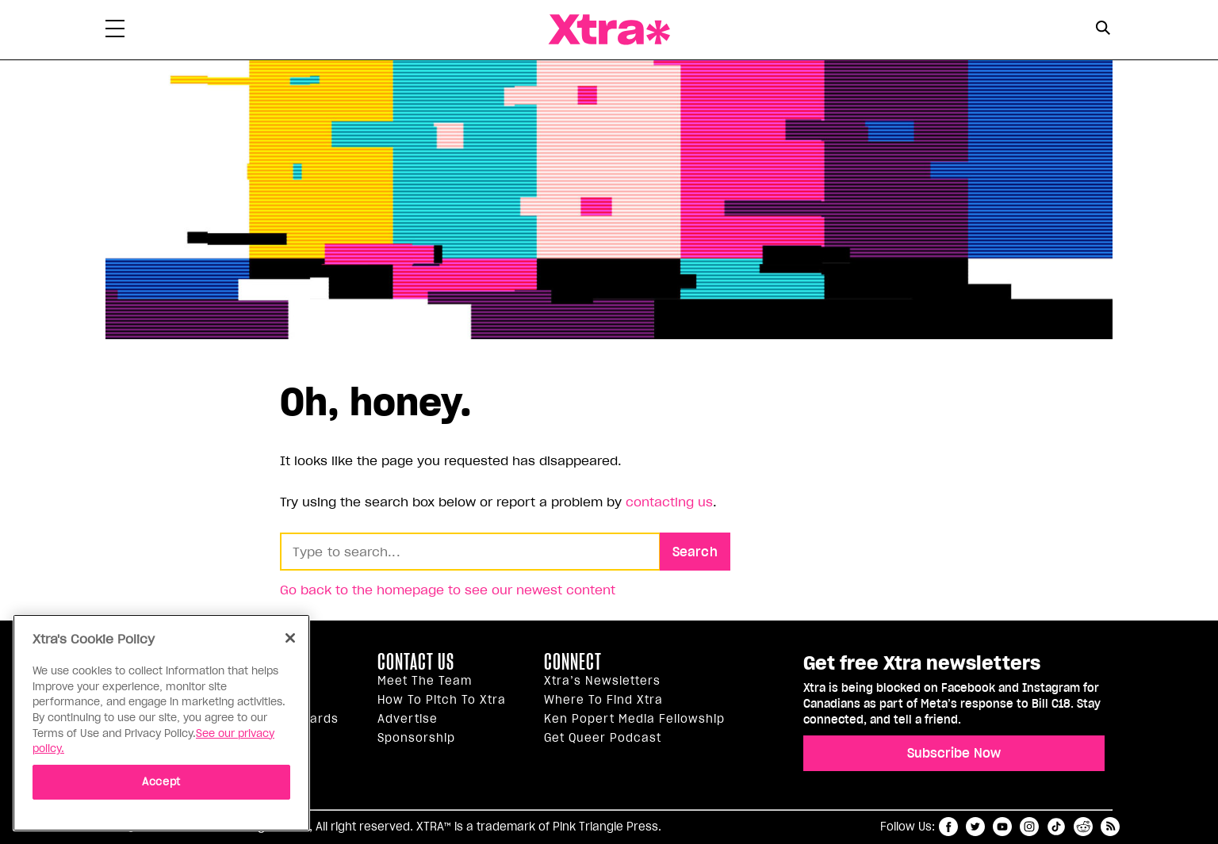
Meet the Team (424, 681)
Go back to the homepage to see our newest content (447, 590)
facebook (948, 826)
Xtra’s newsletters (602, 681)
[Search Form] (1103, 30)
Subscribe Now (954, 753)
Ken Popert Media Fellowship (634, 719)
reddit (1083, 826)
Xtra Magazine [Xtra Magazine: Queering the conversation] (609, 29)
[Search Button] (1103, 28)
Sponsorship (416, 738)
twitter (975, 826)
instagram (1029, 826)
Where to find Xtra (603, 700)
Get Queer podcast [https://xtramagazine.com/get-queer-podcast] (602, 738)
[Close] (290, 638)
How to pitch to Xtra (441, 700)
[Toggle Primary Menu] (114, 32)
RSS (1110, 826)
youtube (1002, 826)
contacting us (669, 502)
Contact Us (415, 661)
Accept (161, 782)
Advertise (407, 719)
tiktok (1056, 826)
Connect (573, 661)
